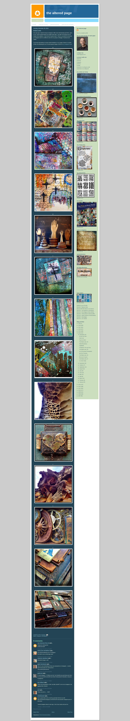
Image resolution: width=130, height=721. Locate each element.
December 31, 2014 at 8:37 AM (45, 688)
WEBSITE (79, 58)
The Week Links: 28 (83, 355)
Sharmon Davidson (43, 658)
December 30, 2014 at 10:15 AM (45, 656)
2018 (79, 325)
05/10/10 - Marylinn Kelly (82, 307)
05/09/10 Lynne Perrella (82, 305)
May (81, 374)
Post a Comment (37, 709)
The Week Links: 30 (83, 341)
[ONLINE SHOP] (43, 24)
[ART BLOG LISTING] (68, 24)
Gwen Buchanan (42, 664)
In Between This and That (85, 347)
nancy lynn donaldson (44, 650)
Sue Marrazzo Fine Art (43, 643)
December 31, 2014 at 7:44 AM (45, 680)
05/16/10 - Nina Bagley (82, 317)
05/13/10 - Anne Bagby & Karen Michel (85, 312)
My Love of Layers (83, 357)
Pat (38, 690)
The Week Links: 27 (83, 358)
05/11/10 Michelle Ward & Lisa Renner (85, 308)
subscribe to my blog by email (83, 67)
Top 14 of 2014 (82, 340)
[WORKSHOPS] (54, 24)
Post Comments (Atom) (45, 714)
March (81, 378)
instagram (39, 636)
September (82, 367)
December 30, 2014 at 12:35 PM (45, 662)
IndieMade (81, 345)
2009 (79, 392)
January (81, 382)
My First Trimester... (83, 353)
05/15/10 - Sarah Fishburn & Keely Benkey (86, 315)
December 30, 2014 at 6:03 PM (45, 671)
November (82, 363)
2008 (79, 394)
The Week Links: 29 (83, 349)
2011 (79, 388)
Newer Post (36, 712)
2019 (79, 323)
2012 (79, 386)
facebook (79, 60)
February (82, 380)
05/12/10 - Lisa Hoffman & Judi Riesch (85, 310)
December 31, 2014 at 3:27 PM (45, 694)
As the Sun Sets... (83, 336)
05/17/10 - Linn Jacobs (82, 318)
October (81, 365)
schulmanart (41, 696)
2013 (79, 384)
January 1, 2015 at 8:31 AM (44, 706)
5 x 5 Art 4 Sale (82, 360)
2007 (79, 395)
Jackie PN (40, 673)
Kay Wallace (41, 682)
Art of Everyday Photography (85, 351)
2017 (79, 327)
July (81, 370)
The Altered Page (59, 13)
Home (53, 712)
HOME (34, 24)
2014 (79, 332)
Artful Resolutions (83, 343)
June (81, 372)
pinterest (79, 63)
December (82, 334)
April (81, 376)
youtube (78, 65)
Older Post (70, 712)
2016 (79, 329)
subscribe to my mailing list (83, 68)
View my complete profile (82, 33)
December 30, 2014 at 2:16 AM (45, 649)
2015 (79, 331)
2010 (79, 390)
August (81, 368)
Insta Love (37, 31)
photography (44, 636)
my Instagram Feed (67, 44)
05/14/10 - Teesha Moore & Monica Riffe (86, 313)
